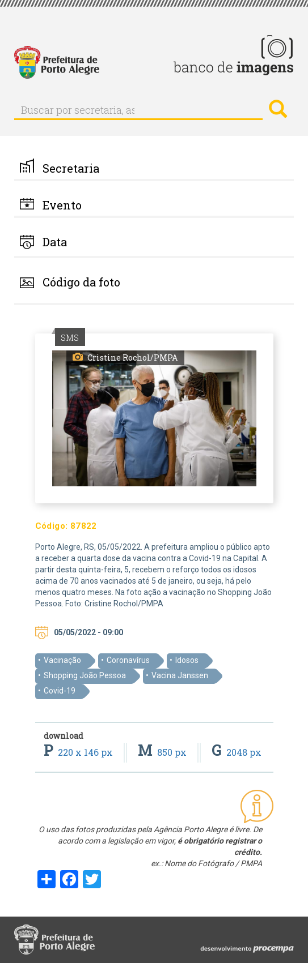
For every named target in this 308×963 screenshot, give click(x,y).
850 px (163, 752)
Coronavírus (128, 660)
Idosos (187, 660)
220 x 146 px (79, 752)
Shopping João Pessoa (85, 675)
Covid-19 (59, 690)
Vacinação (62, 660)
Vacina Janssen (179, 675)
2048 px (236, 752)
